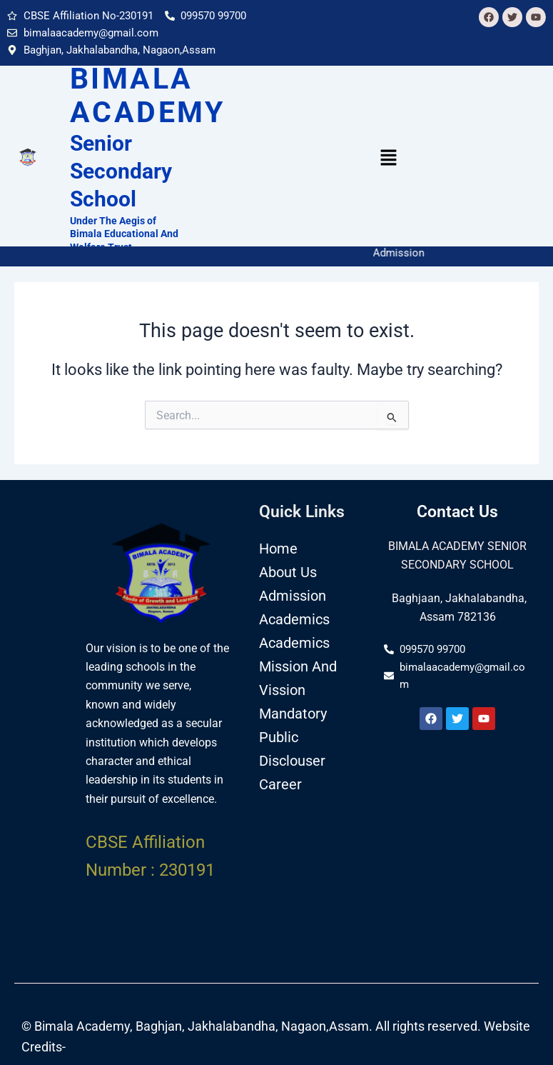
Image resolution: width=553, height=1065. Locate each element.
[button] (389, 158)
